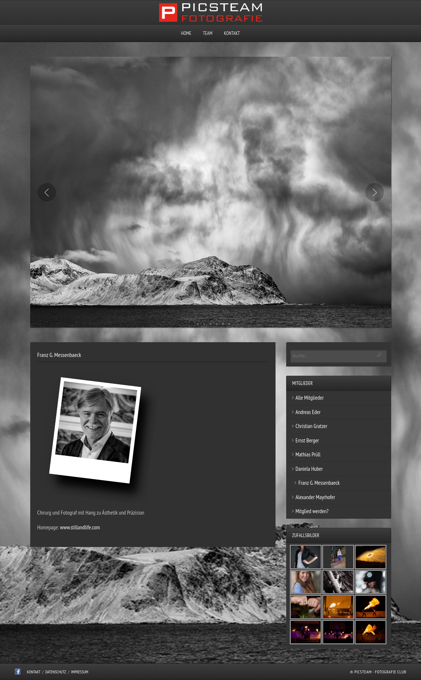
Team (208, 33)
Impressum (79, 671)
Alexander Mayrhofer (315, 497)
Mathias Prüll (307, 454)
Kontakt (232, 33)
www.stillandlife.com (80, 527)
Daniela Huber (309, 468)
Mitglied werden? (312, 511)
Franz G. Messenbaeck (319, 482)
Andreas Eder (307, 412)
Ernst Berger (307, 440)
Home (186, 33)
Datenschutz (55, 671)
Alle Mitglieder (309, 397)
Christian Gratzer (311, 426)
